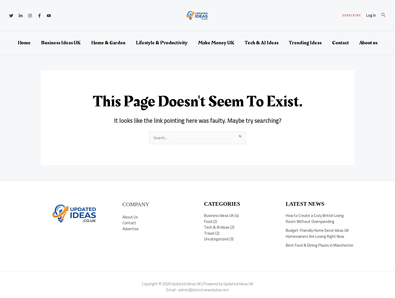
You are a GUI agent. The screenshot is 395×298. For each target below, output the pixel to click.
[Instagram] (30, 16)
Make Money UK (216, 43)
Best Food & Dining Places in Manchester (319, 245)
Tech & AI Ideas (261, 43)
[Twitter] (11, 16)
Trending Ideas (305, 43)
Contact (340, 43)
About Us (130, 217)
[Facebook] (39, 16)
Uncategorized (216, 239)
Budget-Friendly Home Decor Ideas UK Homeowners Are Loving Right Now (317, 233)
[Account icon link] (371, 16)
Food (208, 221)
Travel (209, 233)
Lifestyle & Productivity (162, 43)
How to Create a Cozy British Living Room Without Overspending (315, 219)
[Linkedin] (21, 16)
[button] (351, 15)
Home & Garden (108, 43)
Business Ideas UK (61, 43)
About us (368, 43)
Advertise (131, 229)
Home (24, 43)
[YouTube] (49, 16)
